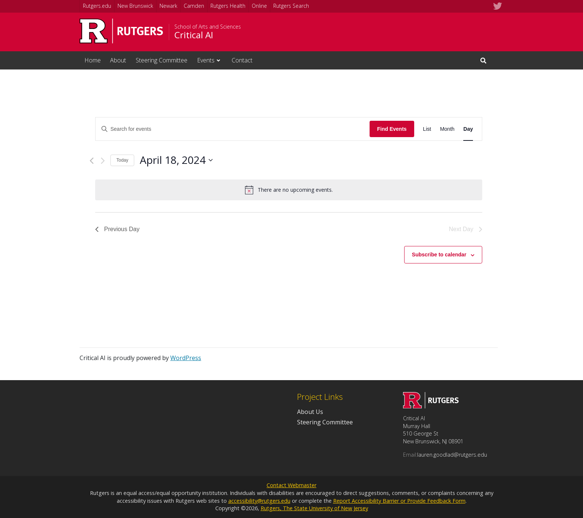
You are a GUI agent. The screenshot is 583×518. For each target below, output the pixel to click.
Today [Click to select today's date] (122, 160)
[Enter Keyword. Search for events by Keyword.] (233, 129)
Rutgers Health (227, 5)
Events (206, 60)
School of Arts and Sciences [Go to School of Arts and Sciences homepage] (207, 27)
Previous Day (117, 229)
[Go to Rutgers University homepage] (121, 31)
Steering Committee (161, 60)
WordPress (185, 358)
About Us (310, 412)
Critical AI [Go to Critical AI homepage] (193, 35)
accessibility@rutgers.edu (259, 500)
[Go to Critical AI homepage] (431, 406)
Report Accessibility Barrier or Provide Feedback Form (399, 500)
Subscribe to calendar (439, 255)
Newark (168, 5)
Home (92, 60)
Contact (242, 60)
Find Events (391, 129)
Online (259, 5)
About (118, 60)
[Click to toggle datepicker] (176, 160)
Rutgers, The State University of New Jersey (314, 508)
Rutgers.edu (97, 5)
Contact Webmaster (291, 485)
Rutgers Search (291, 5)
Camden (194, 5)
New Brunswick (135, 5)
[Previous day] (92, 160)
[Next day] (103, 160)
